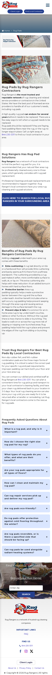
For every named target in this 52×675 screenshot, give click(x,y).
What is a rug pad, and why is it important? (23, 430)
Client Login (15, 11)
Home (6, 31)
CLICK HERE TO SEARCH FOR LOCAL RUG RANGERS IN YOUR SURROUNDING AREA (26, 199)
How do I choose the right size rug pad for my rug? (22, 443)
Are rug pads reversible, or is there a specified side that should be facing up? (21, 537)
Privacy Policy (25, 668)
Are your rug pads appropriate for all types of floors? (24, 471)
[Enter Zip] (26, 588)
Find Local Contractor (34, 11)
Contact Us (39, 668)
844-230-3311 (8, 134)
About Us (12, 668)
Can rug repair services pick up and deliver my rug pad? (22, 497)
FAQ (26, 634)
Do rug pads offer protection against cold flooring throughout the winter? (23, 521)
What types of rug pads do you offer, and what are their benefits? (22, 457)
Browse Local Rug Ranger (26, 578)
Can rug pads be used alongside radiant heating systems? (23, 551)
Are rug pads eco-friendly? (20, 508)
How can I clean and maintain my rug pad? (23, 484)
